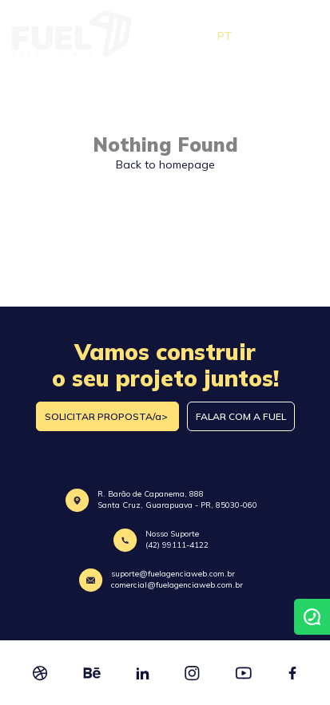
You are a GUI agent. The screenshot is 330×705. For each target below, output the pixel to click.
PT (224, 36)
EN (256, 36)
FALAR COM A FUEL (241, 416)
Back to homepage (165, 164)
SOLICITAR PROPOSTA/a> (107, 416)
